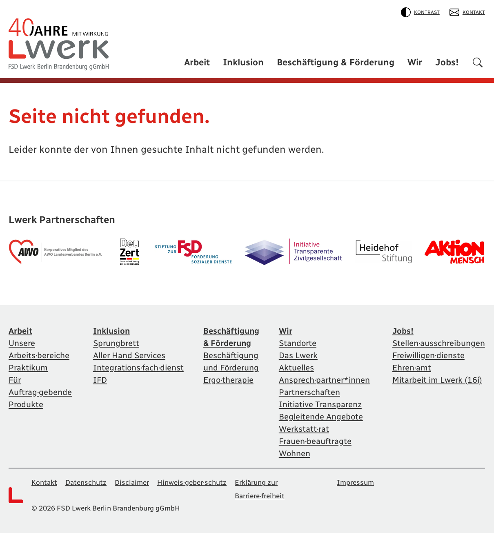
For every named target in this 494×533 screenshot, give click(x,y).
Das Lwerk (298, 355)
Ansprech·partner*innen (324, 380)
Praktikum (28, 367)
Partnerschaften (309, 392)
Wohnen (294, 453)
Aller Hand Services (129, 355)
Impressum (355, 482)
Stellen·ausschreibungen (438, 343)
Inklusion (243, 62)
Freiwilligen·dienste (428, 355)
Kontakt (467, 12)
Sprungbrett (116, 343)
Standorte (297, 343)
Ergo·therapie (228, 380)
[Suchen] (477, 64)
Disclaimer (132, 482)
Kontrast (420, 12)
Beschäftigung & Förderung (335, 62)
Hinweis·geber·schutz (192, 482)
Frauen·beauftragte (315, 441)
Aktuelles (296, 367)
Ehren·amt (411, 367)
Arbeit (197, 62)
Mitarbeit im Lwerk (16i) (437, 380)
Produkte (26, 404)
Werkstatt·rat (304, 429)
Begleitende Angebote (321, 416)
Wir (414, 62)
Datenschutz (86, 482)
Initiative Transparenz (320, 404)
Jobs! (447, 62)
